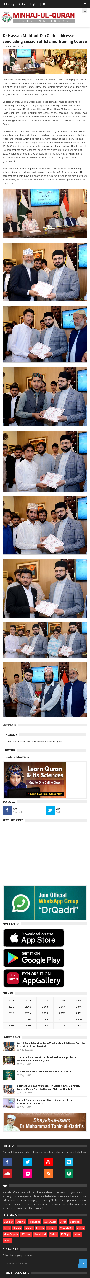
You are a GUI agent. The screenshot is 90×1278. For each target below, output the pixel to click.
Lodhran (51, 1228)
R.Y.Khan (26, 1234)
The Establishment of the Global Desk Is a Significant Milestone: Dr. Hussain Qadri (46, 1059)
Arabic (22, 4)
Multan (80, 1228)
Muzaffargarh (11, 1234)
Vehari (77, 1234)
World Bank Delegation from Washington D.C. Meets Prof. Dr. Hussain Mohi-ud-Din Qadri (51, 1044)
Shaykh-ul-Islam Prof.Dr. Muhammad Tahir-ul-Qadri (35, 741)
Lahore (29, 1228)
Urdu (45, 4)
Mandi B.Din (66, 1228)
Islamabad (75, 1222)
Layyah (40, 1228)
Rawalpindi (40, 1234)
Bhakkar (8, 1222)
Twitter (9, 750)
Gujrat (63, 1222)
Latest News (11, 1037)
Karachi (17, 1228)
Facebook (10, 734)
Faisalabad (34, 1222)
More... (7, 1240)
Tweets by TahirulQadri (16, 757)
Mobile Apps (11, 924)
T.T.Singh (65, 1234)
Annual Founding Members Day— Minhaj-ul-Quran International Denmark (45, 1101)
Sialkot (53, 1234)
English (34, 4)
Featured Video (13, 820)
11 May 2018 (16, 46)
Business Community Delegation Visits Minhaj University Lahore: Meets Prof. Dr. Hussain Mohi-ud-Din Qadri (48, 1087)
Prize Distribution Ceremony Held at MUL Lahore (44, 1071)
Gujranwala (50, 1222)
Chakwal (20, 1222)
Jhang (7, 1228)
